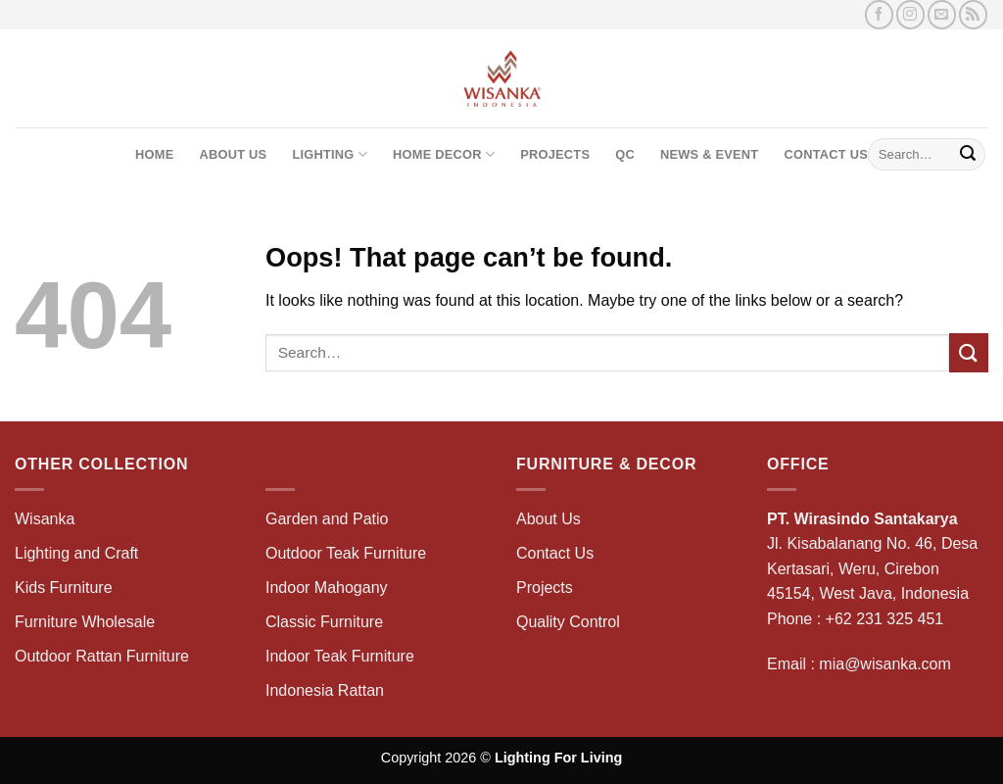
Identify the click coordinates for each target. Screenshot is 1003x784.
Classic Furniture (324, 621)
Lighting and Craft (76, 553)
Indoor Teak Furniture (339, 656)
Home (154, 154)
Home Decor (444, 154)
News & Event (709, 154)
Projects (555, 154)
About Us (232, 154)
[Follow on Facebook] (879, 14)
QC (625, 154)
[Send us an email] (942, 14)
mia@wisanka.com (885, 664)
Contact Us (826, 154)
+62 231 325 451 (885, 619)
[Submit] (967, 155)
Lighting (329, 154)
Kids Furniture (64, 587)
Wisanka (47, 519)
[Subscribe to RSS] (973, 14)
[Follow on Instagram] (910, 14)
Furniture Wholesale (85, 621)
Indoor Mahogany (326, 587)
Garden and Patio (326, 519)
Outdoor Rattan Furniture (102, 656)
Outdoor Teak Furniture (345, 553)
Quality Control (568, 621)
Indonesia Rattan (324, 690)
